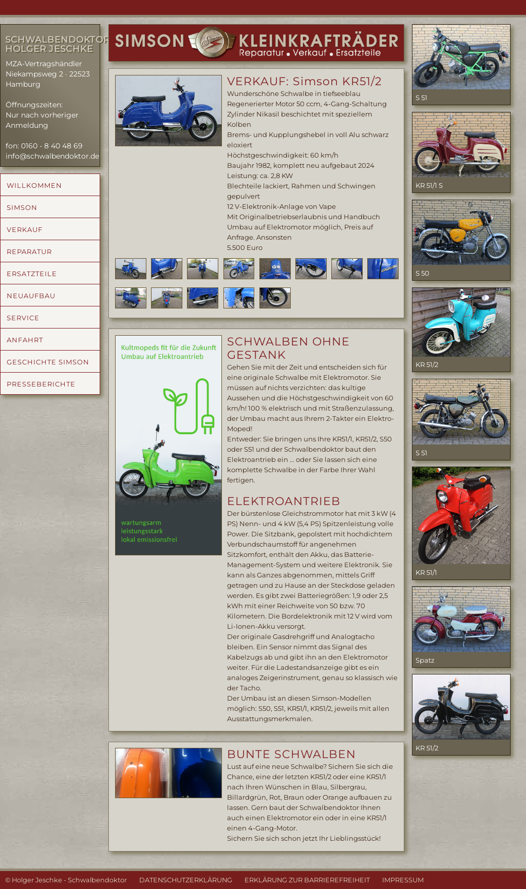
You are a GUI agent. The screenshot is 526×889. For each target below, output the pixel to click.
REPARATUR (29, 251)
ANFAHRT (25, 340)
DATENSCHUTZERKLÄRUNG (185, 880)
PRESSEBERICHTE (41, 384)
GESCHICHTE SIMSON (48, 362)
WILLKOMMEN (34, 185)
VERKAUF (25, 229)
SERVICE (23, 318)
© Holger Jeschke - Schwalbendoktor (66, 880)
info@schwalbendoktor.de (52, 156)
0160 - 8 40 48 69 (52, 145)
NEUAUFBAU (31, 296)
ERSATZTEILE (32, 273)
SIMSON (22, 207)
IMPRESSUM (403, 880)
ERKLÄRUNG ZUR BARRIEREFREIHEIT (307, 880)
